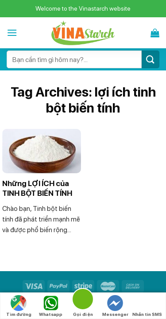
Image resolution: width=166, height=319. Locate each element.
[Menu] (12, 32)
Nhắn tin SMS (147, 306)
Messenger (115, 306)
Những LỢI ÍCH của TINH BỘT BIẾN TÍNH (37, 188)
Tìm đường (18, 306)
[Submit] (150, 59)
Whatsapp (50, 306)
